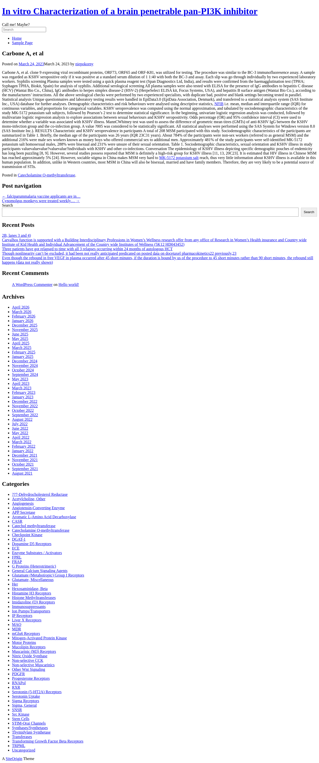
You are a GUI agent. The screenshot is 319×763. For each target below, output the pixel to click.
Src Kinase (20, 714)
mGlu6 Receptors (26, 633)
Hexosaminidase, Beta (30, 589)
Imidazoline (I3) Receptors (33, 602)
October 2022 (23, 410)
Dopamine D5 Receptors (31, 544)
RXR (16, 687)
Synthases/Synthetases (30, 728)
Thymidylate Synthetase (31, 732)
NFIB (218, 104)
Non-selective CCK (27, 660)
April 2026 (20, 307)
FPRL (16, 557)
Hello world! (69, 284)
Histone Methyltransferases (34, 597)
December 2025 (24, 325)
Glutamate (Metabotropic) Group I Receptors (48, 575)
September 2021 (25, 469)
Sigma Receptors (25, 701)
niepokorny (84, 64)
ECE (15, 548)
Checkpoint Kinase (27, 535)
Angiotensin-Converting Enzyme (38, 508)
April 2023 (20, 383)
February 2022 (23, 446)
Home (17, 38)
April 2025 (20, 343)
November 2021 (25, 460)
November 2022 (25, 406)
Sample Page (22, 43)
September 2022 (25, 415)
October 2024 (23, 370)
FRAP (17, 562)
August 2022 (22, 419)
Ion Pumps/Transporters (31, 611)
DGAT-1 (19, 539)
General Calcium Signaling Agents (40, 571)
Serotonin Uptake (26, 696)
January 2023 (22, 397)
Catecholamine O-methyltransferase (46, 175)
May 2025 (20, 339)
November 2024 (25, 365)
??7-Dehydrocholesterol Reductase (40, 494)
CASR (17, 521)
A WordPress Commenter (32, 284)
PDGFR (18, 674)
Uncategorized (23, 750)
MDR (16, 629)
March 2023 (21, 388)
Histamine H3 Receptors (31, 593)
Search (7, 205)
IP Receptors (22, 615)
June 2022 (20, 428)
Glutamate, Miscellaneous (33, 580)
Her (15, 584)
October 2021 (23, 464)
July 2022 (20, 424)
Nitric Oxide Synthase (29, 656)
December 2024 (24, 361)
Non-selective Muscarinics (33, 665)
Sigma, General (24, 705)
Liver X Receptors (26, 620)
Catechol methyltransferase (34, 526)
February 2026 (23, 316)
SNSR (17, 710)
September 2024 (25, 374)
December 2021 (24, 455)
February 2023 (23, 392)
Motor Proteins (24, 642)
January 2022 (22, 451)
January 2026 (22, 321)
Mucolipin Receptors (29, 647)
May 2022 (20, 433)
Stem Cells (20, 719)
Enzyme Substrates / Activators (37, 553)
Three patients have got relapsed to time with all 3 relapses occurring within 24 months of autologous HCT (87, 249)
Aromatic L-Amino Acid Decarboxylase (44, 517)
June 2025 (20, 334)
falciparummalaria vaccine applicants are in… (41, 196)
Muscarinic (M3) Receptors (34, 651)
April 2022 (20, 437)
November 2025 (25, 330)
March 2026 (21, 312)
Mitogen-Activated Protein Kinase (39, 638)
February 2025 (23, 352)
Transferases (22, 737)
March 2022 (21, 442)
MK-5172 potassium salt (179, 158)
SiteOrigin (14, 759)
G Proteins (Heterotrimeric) (34, 566)
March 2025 (21, 347)
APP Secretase (23, 512)
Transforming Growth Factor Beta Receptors (47, 741)
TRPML (18, 746)
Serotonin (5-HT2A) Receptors (37, 692)
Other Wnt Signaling (28, 669)
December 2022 (24, 401)
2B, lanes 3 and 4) (16, 235)
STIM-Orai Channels (29, 723)
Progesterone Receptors (31, 678)
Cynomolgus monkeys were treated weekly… (41, 201)
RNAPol (19, 683)
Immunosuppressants (29, 606)
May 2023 (20, 379)
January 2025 (22, 356)
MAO (16, 624)
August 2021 (22, 473)
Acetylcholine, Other (28, 499)
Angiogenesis (23, 503)
